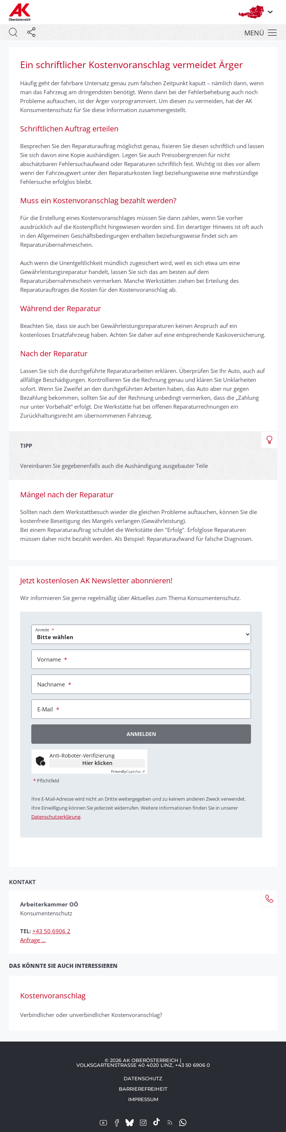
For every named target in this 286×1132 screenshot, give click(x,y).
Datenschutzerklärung (55, 816)
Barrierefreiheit (143, 1089)
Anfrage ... (33, 940)
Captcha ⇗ (128, 771)
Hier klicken (97, 762)
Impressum (143, 1099)
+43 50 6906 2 (51, 931)
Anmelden (141, 733)
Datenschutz (143, 1078)
